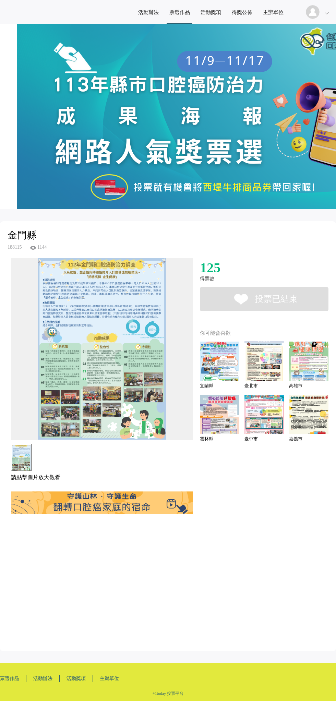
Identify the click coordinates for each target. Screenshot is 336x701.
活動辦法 (148, 12)
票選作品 (179, 12)
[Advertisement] (90, 584)
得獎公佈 (242, 12)
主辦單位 (273, 12)
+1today (159, 693)
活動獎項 (211, 12)
